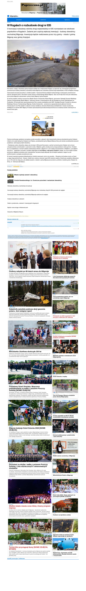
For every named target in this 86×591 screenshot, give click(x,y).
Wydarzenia (43, 19)
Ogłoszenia (67, 19)
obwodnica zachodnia (16, 216)
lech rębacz (25, 216)
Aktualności (19, 19)
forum (10, 166)
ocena (21, 166)
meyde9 (9, 222)
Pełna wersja (75, 16)
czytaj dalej (75, 112)
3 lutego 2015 (22, 227)
